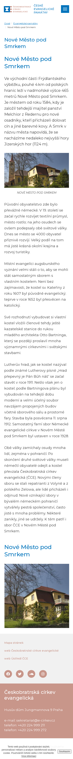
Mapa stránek (13, 643)
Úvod (7, 23)
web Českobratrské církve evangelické (31, 650)
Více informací (28, 756)
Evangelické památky (25, 23)
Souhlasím (64, 751)
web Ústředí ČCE (16, 658)
